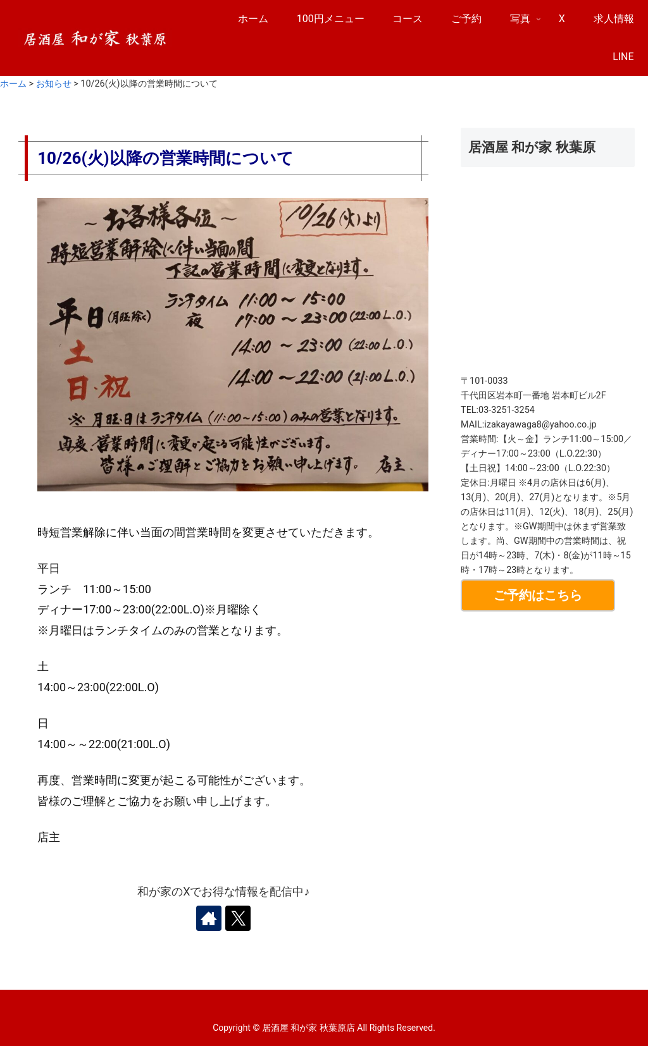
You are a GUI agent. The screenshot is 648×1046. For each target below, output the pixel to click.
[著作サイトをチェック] (208, 918)
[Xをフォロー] (238, 918)
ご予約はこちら (538, 595)
